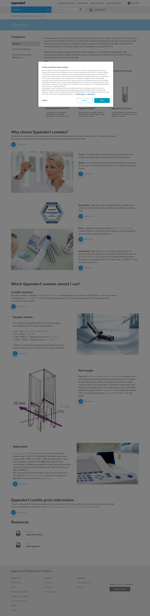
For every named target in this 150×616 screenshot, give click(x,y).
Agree (102, 100)
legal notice (91, 94)
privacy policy (81, 94)
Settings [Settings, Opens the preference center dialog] (44, 100)
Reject (85, 100)
